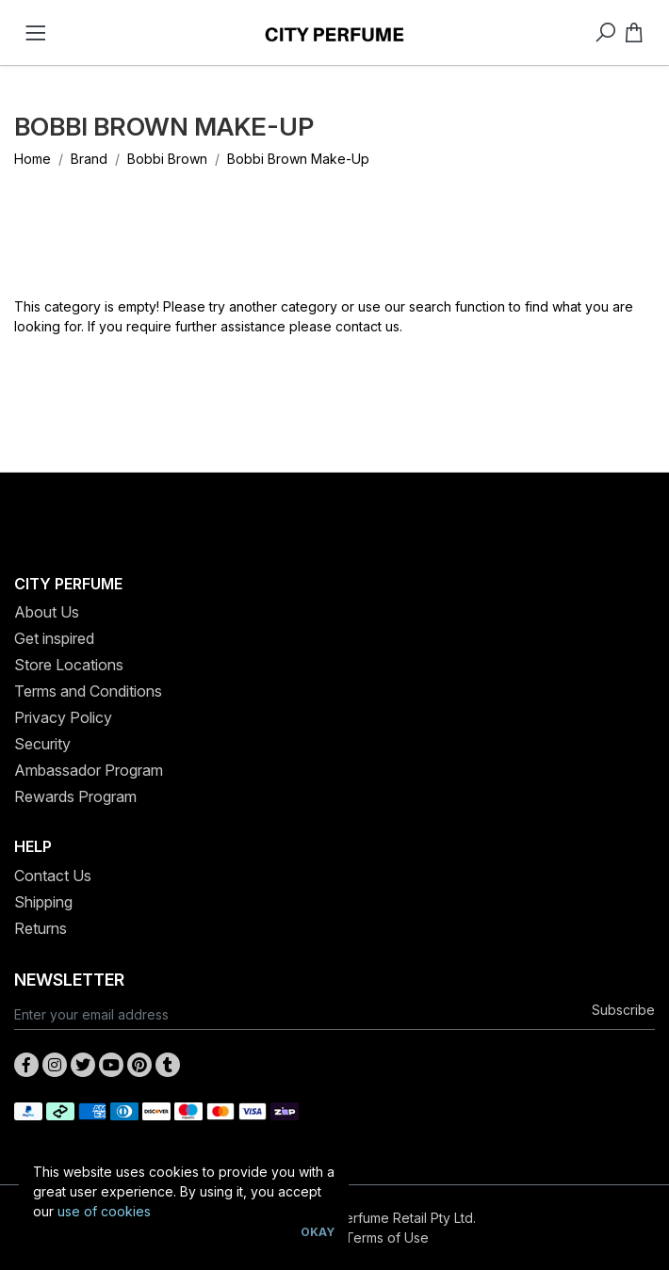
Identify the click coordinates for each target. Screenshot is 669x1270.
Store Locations (68, 664)
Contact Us (52, 875)
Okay (317, 1232)
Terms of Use (387, 1238)
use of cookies (104, 1211)
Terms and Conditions (88, 691)
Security (42, 743)
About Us (46, 612)
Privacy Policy (63, 717)
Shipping (43, 901)
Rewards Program (75, 796)
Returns (40, 928)
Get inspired (54, 638)
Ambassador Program (88, 770)
